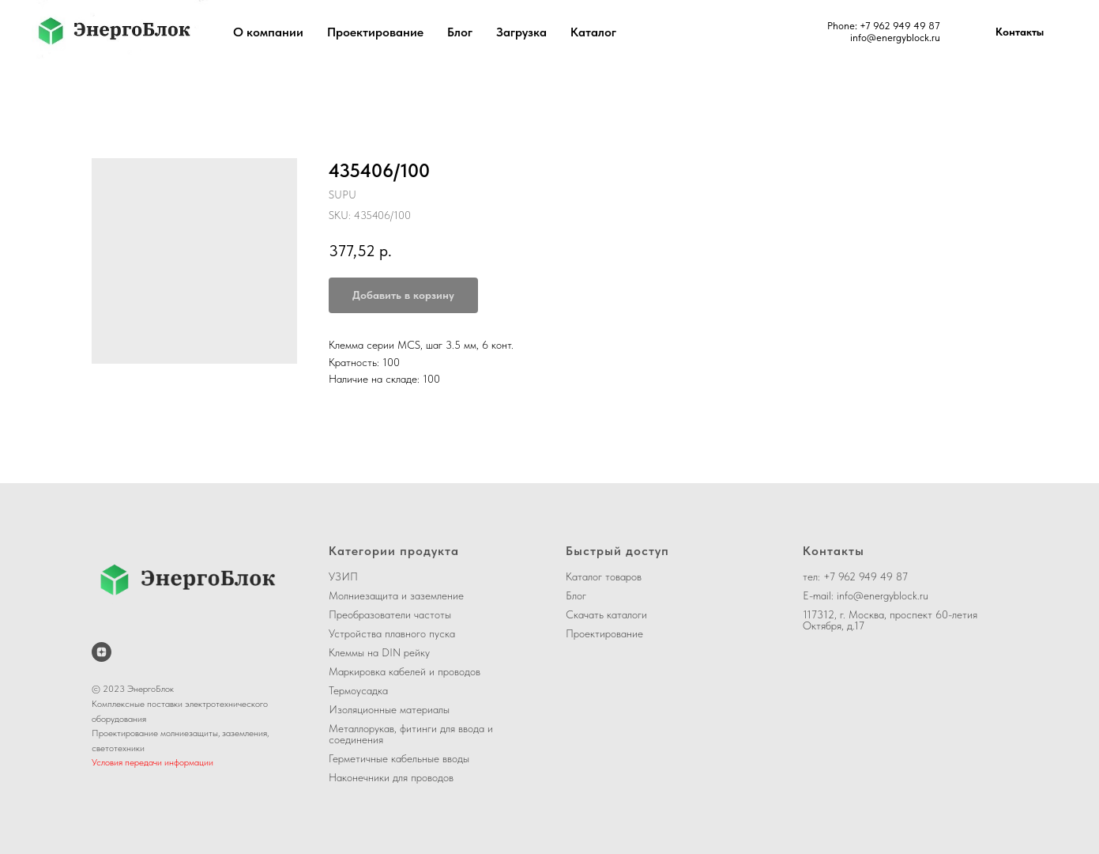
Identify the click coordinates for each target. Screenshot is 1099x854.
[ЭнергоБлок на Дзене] (101, 652)
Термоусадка (358, 690)
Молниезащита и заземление (396, 595)
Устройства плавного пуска (392, 633)
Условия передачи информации (152, 762)
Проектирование (375, 32)
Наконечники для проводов (391, 777)
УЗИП (343, 576)
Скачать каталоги (606, 614)
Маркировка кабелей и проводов (404, 671)
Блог (459, 32)
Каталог (593, 32)
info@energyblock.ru (895, 37)
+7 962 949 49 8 (897, 26)
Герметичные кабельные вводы (399, 758)
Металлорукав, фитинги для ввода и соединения (411, 734)
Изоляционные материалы (389, 709)
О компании (268, 32)
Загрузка (521, 32)
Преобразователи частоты (390, 614)
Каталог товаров (604, 576)
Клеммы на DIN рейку (379, 652)
